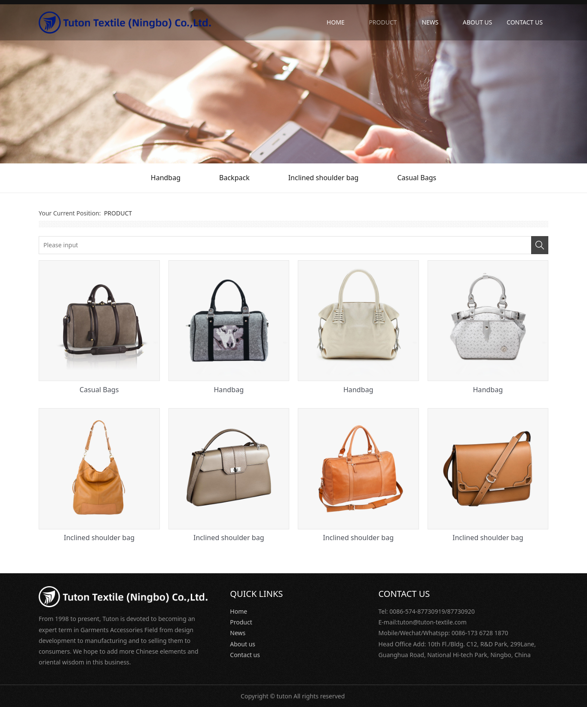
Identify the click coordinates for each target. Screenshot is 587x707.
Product (241, 622)
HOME (336, 22)
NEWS (430, 22)
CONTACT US (525, 22)
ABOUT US (477, 22)
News (237, 633)
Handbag (165, 177)
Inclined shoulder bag (323, 177)
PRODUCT (383, 22)
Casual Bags (416, 177)
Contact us (245, 655)
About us (242, 644)
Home (238, 611)
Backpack (234, 177)
